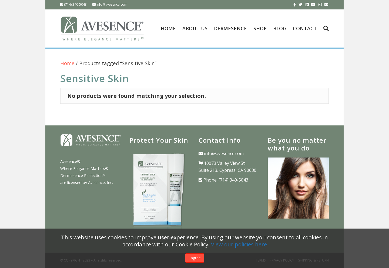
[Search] (324, 28)
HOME (168, 28)
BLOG (279, 28)
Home (67, 63)
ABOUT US (194, 28)
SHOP (260, 28)
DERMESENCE (230, 28)
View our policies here (239, 244)
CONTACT (305, 28)
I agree (195, 257)
